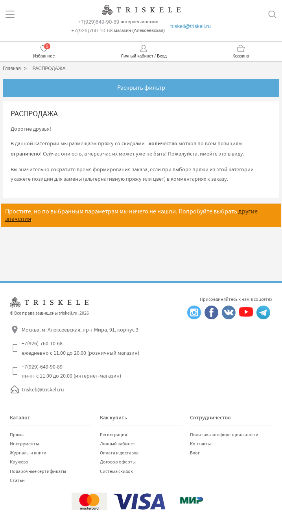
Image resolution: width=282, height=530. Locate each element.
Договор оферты (118, 462)
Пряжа (17, 435)
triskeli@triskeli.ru (190, 26)
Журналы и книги (28, 453)
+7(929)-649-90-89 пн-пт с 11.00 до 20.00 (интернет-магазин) (71, 371)
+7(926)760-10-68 (91, 30)
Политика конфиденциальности (224, 435)
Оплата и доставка (119, 453)
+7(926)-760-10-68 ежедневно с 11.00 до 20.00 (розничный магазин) (80, 348)
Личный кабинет (117, 444)
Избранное (44, 56)
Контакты (200, 444)
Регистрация (113, 435)
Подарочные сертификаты (38, 471)
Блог (195, 453)
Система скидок (116, 471)
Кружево (19, 462)
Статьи (17, 480)
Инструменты (24, 444)
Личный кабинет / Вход (144, 56)
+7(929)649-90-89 (98, 22)
